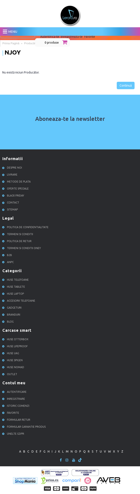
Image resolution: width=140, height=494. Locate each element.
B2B (7, 255)
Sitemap (10, 209)
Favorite (11, 412)
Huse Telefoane (16, 279)
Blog (8, 321)
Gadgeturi (12, 307)
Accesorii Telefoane (19, 300)
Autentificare (15, 391)
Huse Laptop (13, 293)
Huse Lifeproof (15, 346)
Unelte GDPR (13, 433)
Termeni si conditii (18, 234)
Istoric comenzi (16, 405)
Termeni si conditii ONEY (22, 248)
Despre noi (12, 167)
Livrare (10, 174)
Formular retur (16, 419)
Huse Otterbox (15, 339)
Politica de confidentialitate (25, 227)
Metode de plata (17, 181)
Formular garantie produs (24, 426)
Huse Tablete (14, 286)
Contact (11, 202)
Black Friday (13, 195)
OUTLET (10, 374)
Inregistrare (14, 398)
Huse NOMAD (13, 367)
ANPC (8, 262)
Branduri (11, 314)
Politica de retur (17, 241)
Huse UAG (11, 353)
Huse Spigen (13, 360)
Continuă (126, 85)
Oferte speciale (16, 188)
